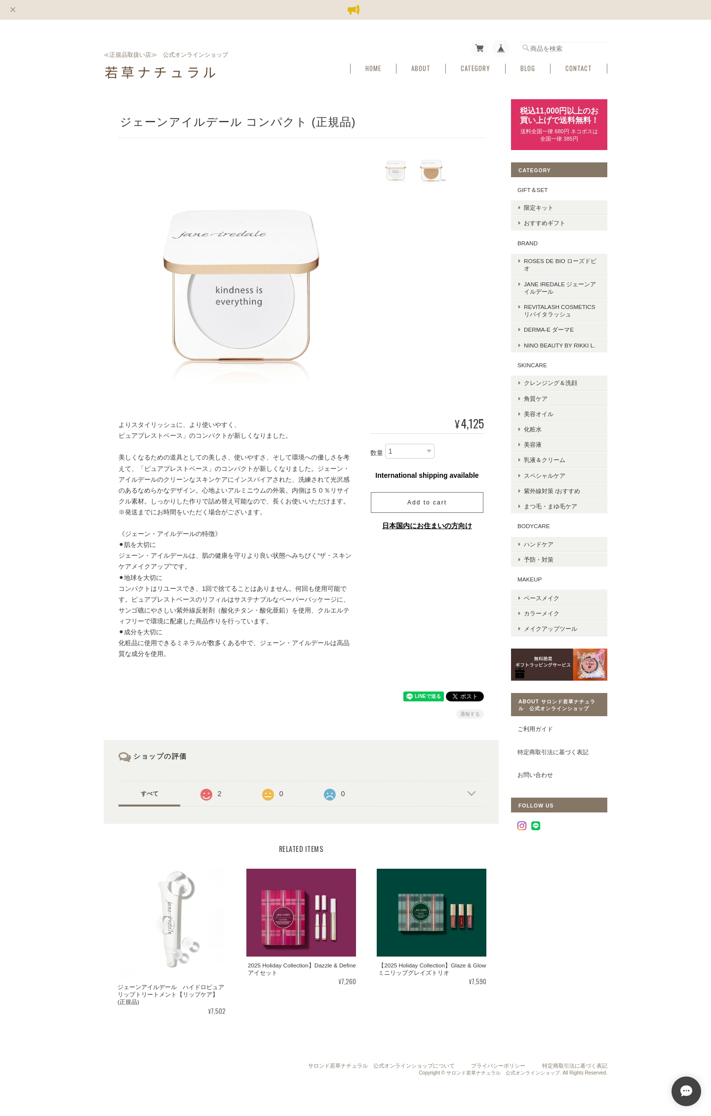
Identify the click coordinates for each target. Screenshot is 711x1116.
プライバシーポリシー (498, 1066)
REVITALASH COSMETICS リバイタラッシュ (559, 310)
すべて (149, 793)
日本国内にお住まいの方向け (427, 526)
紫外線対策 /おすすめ (552, 491)
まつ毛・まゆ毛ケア (550, 506)
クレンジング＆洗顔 (550, 383)
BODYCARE (533, 526)
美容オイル (538, 414)
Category (475, 68)
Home (373, 68)
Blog (527, 68)
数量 (376, 453)
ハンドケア (538, 544)
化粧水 (533, 429)
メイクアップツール (550, 628)
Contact (578, 68)
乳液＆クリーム (544, 460)
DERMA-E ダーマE (549, 329)
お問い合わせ (535, 774)
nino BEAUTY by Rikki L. (559, 345)
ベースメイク (541, 598)
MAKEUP (529, 579)
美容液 (533, 444)
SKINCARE (532, 365)
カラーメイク (541, 613)
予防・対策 (538, 559)
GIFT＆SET (532, 190)
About (421, 68)
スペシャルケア (544, 475)
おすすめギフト (544, 223)
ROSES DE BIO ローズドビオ (560, 264)
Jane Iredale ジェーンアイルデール (560, 288)
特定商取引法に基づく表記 (553, 752)
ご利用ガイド (535, 729)
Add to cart (427, 502)
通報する (470, 714)
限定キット (538, 207)
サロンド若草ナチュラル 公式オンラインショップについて (381, 1066)
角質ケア (536, 398)
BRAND (527, 243)
